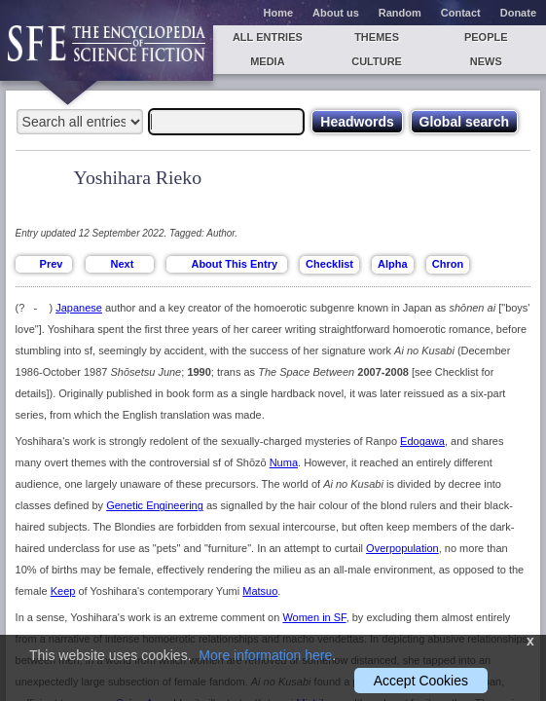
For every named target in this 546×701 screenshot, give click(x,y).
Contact (461, 12)
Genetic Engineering (154, 505)
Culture (376, 61)
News (486, 61)
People (486, 37)
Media (267, 61)
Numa (284, 462)
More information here (265, 655)
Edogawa (422, 441)
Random (400, 12)
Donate (518, 12)
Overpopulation (402, 548)
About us (335, 12)
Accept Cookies (421, 680)
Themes (376, 37)
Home (279, 12)
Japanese (78, 308)
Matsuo (259, 591)
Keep (63, 591)
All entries (268, 37)
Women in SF (314, 617)
